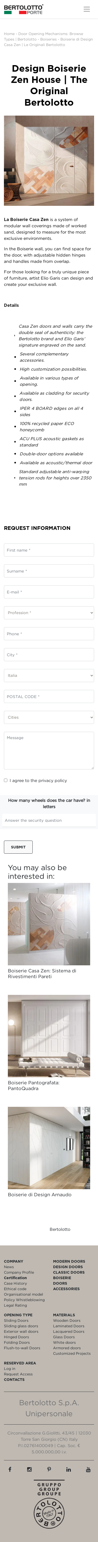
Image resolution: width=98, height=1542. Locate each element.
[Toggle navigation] (87, 9)
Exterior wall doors (21, 1331)
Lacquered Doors (68, 1331)
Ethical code (15, 1289)
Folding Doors (17, 1342)
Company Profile (19, 1272)
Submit (18, 847)
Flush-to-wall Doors (22, 1348)
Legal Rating (15, 1305)
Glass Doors (64, 1337)
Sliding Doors (16, 1320)
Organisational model (23, 1294)
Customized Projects (72, 1353)
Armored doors (67, 1348)
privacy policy (52, 780)
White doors (64, 1342)
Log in (9, 1368)
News (9, 1267)
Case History (15, 1283)
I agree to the (35, 780)
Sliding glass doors (21, 1326)
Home (9, 34)
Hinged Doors (16, 1337)
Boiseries (48, 39)
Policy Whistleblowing (24, 1300)
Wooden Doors (66, 1320)
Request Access (18, 1374)
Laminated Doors (68, 1326)
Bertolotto (60, 1229)
